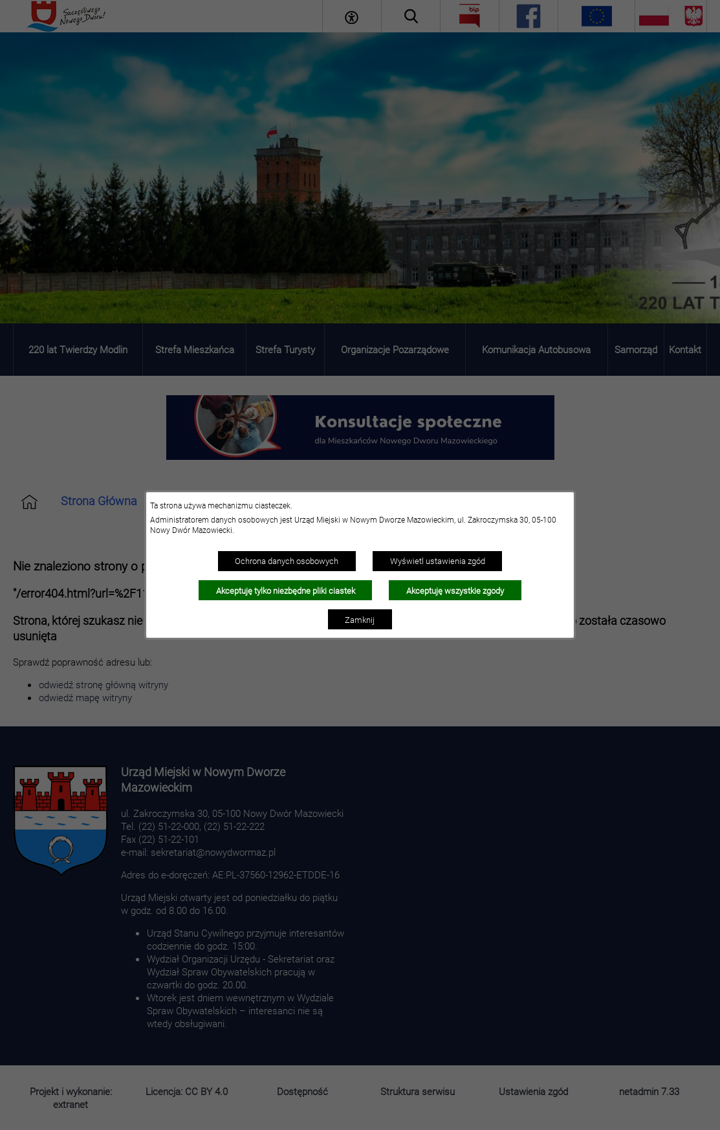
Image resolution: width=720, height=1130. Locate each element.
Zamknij (360, 619)
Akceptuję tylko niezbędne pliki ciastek (285, 590)
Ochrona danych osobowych (286, 561)
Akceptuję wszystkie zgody (455, 590)
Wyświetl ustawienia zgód (437, 561)
